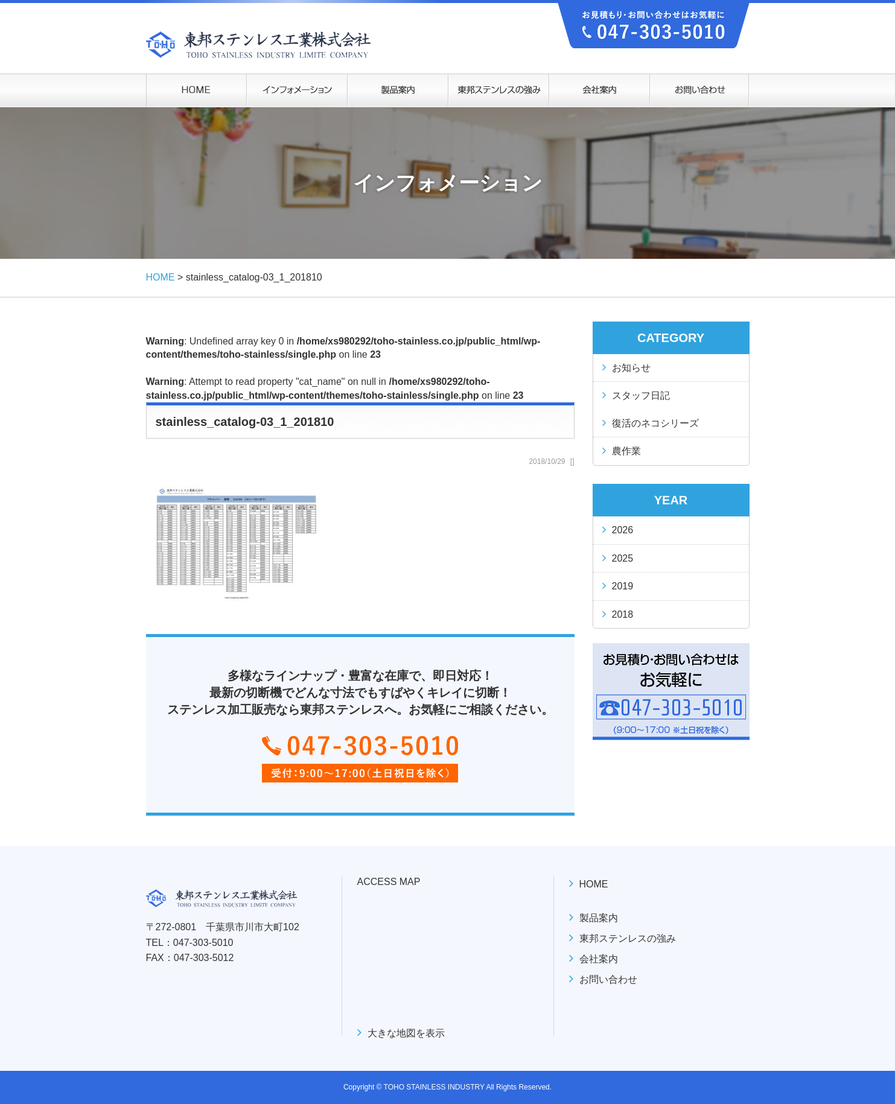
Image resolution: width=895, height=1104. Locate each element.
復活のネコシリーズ (655, 423)
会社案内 (598, 959)
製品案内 (598, 918)
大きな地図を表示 (406, 1033)
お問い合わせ (608, 979)
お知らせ (631, 368)
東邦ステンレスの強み (627, 938)
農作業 (626, 451)
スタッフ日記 (641, 395)
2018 (623, 614)
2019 (623, 586)
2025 (623, 558)
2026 (623, 530)
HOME (593, 884)
